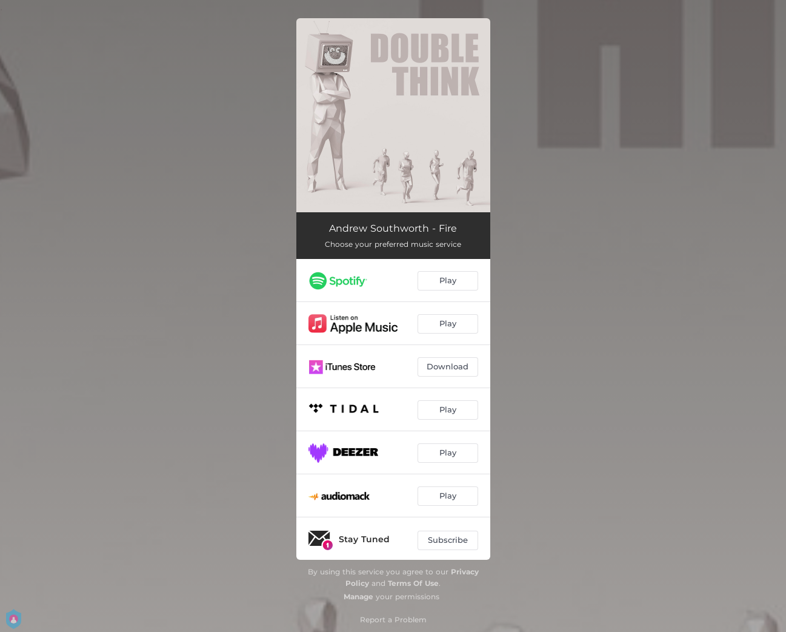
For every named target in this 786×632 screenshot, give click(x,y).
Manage (358, 596)
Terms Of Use (413, 583)
